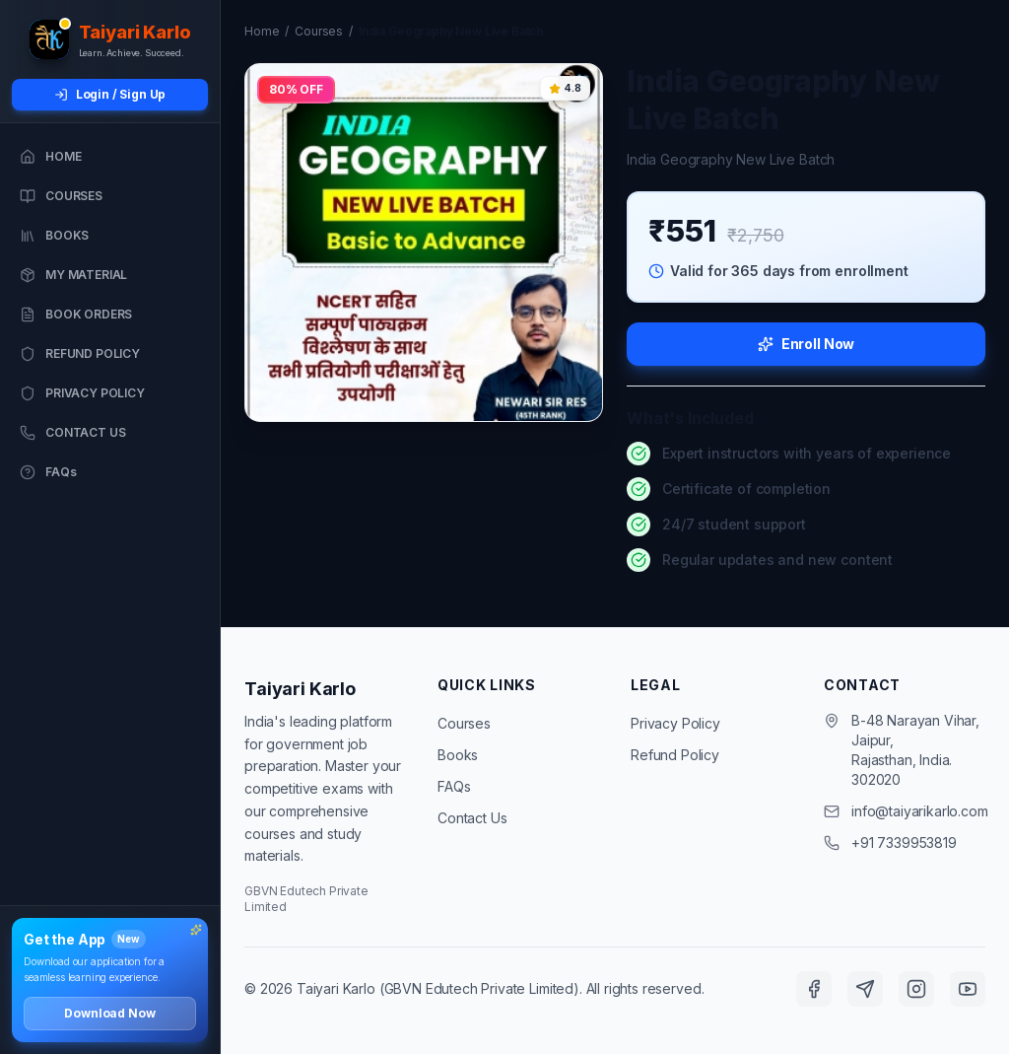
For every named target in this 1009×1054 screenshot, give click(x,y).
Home (261, 31)
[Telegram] (865, 989)
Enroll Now (806, 343)
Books (457, 754)
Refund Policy (675, 754)
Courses (319, 31)
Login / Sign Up (110, 94)
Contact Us (471, 817)
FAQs (453, 786)
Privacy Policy (675, 723)
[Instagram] (916, 989)
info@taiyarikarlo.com (919, 811)
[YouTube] (967, 989)
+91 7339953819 (904, 842)
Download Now (109, 1013)
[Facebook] (814, 989)
